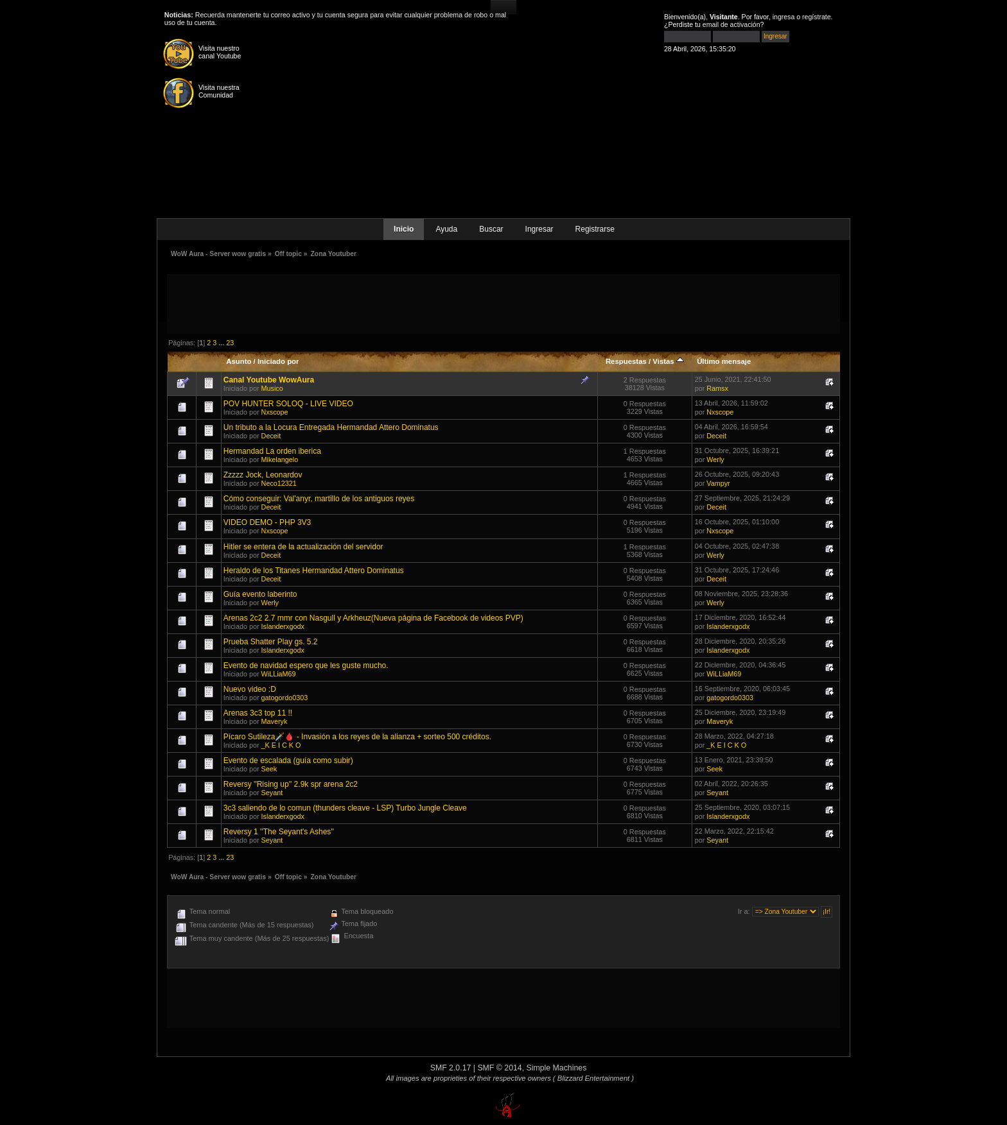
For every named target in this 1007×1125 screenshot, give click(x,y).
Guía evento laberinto (260, 594)
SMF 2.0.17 (450, 1067)
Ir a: (744, 911)
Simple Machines (557, 1067)
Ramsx (717, 388)
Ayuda (446, 229)
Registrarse (595, 229)
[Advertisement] (503, 303)
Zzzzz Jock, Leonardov (262, 474)
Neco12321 (279, 483)
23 (230, 343)
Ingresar (539, 229)
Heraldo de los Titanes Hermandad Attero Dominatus (313, 570)
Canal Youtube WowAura (268, 379)
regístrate (816, 17)
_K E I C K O (281, 745)
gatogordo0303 (284, 697)
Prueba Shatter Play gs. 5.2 (270, 641)
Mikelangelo (280, 459)
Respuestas (626, 361)
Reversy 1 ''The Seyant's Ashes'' (278, 831)
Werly (715, 459)
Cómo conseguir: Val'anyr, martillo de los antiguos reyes (319, 498)
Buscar (491, 229)
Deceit (271, 436)
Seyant (272, 792)
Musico (272, 388)
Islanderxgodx (282, 626)
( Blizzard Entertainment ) (593, 1078)
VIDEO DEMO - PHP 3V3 (267, 522)
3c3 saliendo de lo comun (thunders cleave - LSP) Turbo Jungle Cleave (345, 807)
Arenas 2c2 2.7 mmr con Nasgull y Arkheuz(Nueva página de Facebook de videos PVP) (373, 618)
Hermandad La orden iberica (272, 451)
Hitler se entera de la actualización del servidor (303, 546)
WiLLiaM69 (278, 674)
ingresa (784, 17)
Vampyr (718, 483)
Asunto (238, 361)
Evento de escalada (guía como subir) (288, 760)
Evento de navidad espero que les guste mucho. (306, 665)
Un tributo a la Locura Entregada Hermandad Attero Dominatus (331, 427)
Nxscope (274, 412)
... (222, 343)
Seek (269, 769)
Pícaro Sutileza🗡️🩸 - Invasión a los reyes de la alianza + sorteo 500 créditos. (357, 736)
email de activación (731, 24)
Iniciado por (278, 361)
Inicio (404, 229)
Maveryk (274, 721)
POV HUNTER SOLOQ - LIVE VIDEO (288, 403)
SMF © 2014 (499, 1067)
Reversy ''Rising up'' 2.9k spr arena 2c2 (290, 784)
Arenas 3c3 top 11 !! (257, 712)
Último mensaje (724, 361)
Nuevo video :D (249, 689)
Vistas (668, 361)
